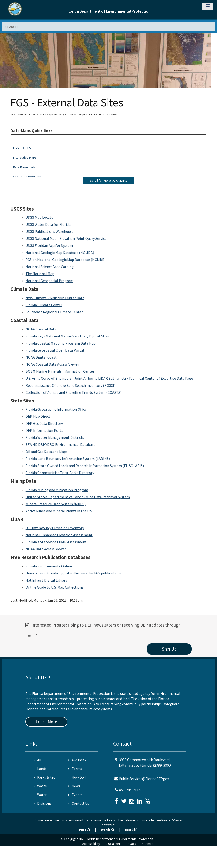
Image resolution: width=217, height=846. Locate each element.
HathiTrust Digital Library (46, 580)
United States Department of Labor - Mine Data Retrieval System (78, 496)
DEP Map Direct (38, 416)
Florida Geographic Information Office (56, 409)
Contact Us (78, 803)
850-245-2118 (130, 790)
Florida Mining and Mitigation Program (57, 489)
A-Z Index (77, 760)
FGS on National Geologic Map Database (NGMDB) (66, 259)
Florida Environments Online (49, 566)
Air (37, 760)
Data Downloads (24, 167)
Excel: (131, 829)
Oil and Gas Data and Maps (46, 451)
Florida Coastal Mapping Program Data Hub (61, 343)
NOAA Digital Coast (41, 357)
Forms (75, 768)
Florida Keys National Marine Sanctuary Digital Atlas (67, 336)
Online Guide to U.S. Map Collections (54, 587)
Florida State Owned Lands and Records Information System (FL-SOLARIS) (85, 465)
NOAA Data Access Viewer (46, 549)
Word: (107, 829)
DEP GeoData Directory (44, 423)
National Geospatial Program (49, 280)
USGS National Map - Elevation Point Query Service (66, 238)
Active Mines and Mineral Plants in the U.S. (59, 511)
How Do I (77, 777)
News (74, 786)
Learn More (46, 721)
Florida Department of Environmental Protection (108, 11)
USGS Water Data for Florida (48, 224)
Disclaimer (113, 844)
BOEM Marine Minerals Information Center (60, 371)
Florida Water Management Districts (55, 437)
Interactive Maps (25, 157)
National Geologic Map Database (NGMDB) (60, 252)
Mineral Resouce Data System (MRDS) (56, 503)
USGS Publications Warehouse (50, 231)
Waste (40, 786)
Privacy (131, 844)
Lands (40, 768)
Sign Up (169, 649)
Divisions (26, 114)
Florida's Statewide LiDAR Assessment (56, 542)
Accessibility (91, 844)
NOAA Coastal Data (41, 329)
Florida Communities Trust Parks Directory (60, 472)
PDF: (84, 829)
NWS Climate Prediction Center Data (55, 297)
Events (75, 794)
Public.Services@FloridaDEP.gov (144, 779)
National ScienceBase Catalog (50, 266)
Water (40, 794)
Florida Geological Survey (49, 114)
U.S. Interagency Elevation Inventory (55, 527)
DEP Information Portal (45, 430)
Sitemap (147, 844)
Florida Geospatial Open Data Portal (55, 350)
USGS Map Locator (40, 217)
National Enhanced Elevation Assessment (59, 534)
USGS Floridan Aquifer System (49, 245)
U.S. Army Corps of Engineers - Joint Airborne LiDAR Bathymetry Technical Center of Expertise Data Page (109, 378)
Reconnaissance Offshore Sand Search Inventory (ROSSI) (70, 385)
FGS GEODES (22, 148)
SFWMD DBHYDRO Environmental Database (60, 444)
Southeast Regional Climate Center (54, 312)
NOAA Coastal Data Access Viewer (52, 364)
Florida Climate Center (44, 304)
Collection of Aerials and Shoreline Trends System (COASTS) (73, 392)
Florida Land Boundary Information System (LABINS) (68, 458)
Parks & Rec (44, 777)
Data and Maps (76, 114)
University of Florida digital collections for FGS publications (73, 573)
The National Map (40, 273)
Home (15, 114)
